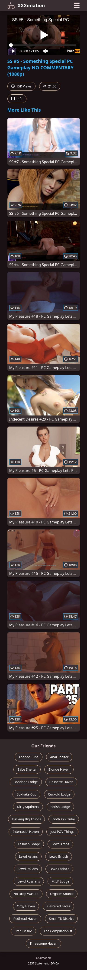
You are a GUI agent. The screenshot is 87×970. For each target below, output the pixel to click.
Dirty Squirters (28, 806)
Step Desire (23, 931)
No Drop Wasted (26, 894)
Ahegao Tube (29, 757)
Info (17, 98)
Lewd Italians (28, 869)
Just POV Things (62, 831)
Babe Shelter (27, 769)
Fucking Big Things (26, 819)
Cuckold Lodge (59, 794)
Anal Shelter (59, 757)
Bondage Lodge (26, 782)
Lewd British (58, 856)
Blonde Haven (59, 769)
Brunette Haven (61, 782)
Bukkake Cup (26, 794)
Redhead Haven (25, 918)
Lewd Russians (29, 881)
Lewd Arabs (60, 844)
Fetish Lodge (60, 806)
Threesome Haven (43, 943)
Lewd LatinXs (59, 869)
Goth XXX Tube (63, 819)
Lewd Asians (28, 856)
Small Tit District (61, 918)
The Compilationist (58, 931)
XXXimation (26, 5)
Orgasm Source (62, 894)
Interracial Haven (26, 831)
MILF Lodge (60, 881)
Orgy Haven (26, 906)
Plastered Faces (58, 906)
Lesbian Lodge (29, 844)
